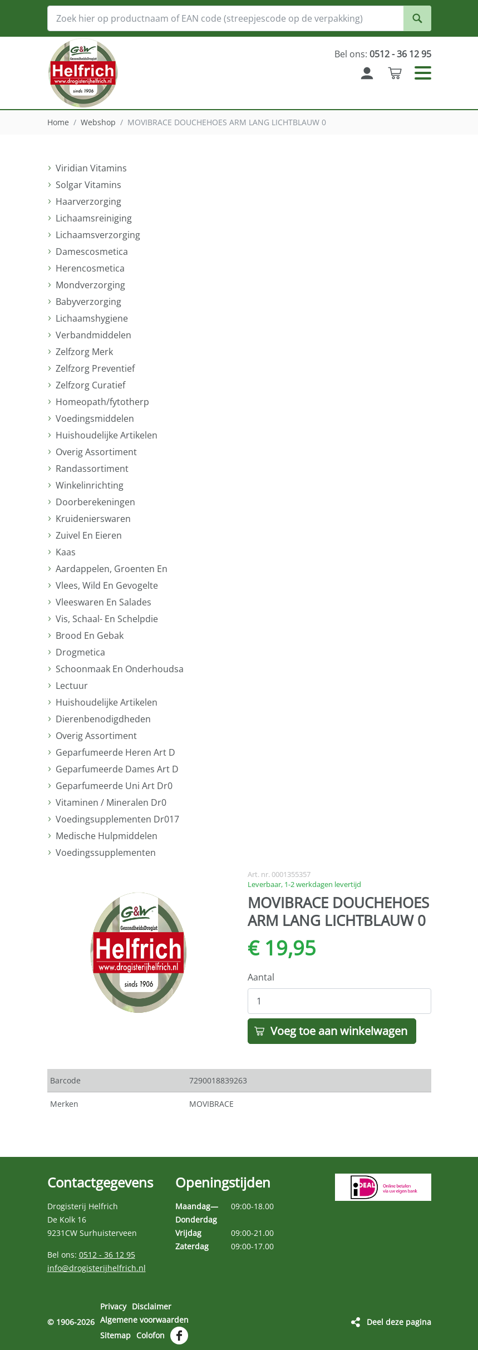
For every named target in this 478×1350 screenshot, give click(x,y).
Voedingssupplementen (106, 852)
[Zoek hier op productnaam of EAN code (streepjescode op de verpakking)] (239, 18)
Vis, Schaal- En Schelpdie (107, 619)
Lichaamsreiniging (94, 218)
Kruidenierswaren (93, 519)
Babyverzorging (88, 301)
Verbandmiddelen (93, 335)
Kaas (66, 552)
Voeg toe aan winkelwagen (338, 1030)
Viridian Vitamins (91, 168)
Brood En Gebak (90, 635)
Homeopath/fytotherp (102, 402)
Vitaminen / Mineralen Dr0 (111, 802)
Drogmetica (80, 652)
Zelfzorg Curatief (90, 385)
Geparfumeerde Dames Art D (117, 769)
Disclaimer (151, 1306)
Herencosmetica (90, 268)
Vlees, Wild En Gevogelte (107, 585)
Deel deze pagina (399, 1322)
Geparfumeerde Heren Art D (115, 752)
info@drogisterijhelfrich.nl (96, 1268)
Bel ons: (382, 54)
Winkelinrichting (90, 485)
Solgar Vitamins (88, 185)
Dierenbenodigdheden (103, 719)
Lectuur (72, 685)
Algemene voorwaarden (144, 1319)
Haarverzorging (88, 201)
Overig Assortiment (96, 452)
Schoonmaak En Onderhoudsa (120, 669)
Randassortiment (92, 468)
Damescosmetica (92, 251)
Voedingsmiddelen (95, 418)
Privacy (113, 1306)
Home (58, 122)
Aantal (261, 977)
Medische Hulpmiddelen (106, 836)
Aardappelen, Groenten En (111, 569)
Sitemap (115, 1335)
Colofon (150, 1335)
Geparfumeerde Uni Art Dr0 (114, 786)
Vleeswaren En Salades (103, 602)
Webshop (98, 122)
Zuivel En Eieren (89, 535)
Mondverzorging (90, 285)
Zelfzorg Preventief (95, 368)
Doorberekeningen (95, 502)
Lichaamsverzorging (98, 235)
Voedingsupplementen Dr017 (117, 819)
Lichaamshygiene (92, 318)
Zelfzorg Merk (84, 352)
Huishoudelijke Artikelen (106, 435)
